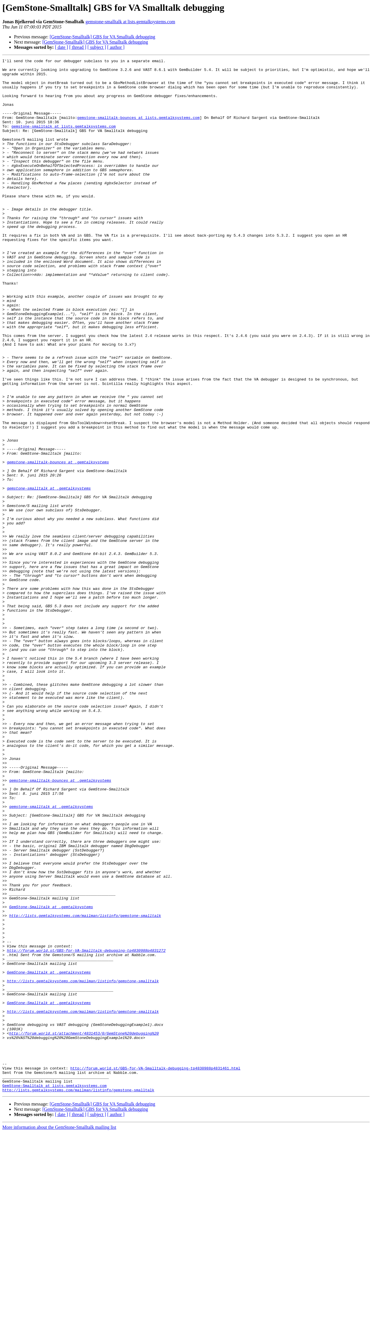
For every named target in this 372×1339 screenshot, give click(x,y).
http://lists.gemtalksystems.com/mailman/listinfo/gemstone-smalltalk (85, 1087)
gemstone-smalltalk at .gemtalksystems (49, 574)
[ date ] (61, 47)
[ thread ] (77, 47)
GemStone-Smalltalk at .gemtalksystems (51, 1076)
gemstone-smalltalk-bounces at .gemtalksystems (58, 543)
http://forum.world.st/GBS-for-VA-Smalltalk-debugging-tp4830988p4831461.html (155, 1270)
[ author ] (116, 47)
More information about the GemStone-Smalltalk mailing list (59, 1333)
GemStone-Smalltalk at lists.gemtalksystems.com (54, 1291)
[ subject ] (96, 47)
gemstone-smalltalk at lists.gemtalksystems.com (130, 21)
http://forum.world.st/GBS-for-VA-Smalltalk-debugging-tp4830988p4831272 (86, 1129)
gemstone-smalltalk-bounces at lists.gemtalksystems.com (138, 129)
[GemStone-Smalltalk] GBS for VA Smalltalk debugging (102, 36)
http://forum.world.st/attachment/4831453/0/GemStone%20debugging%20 (84, 1228)
